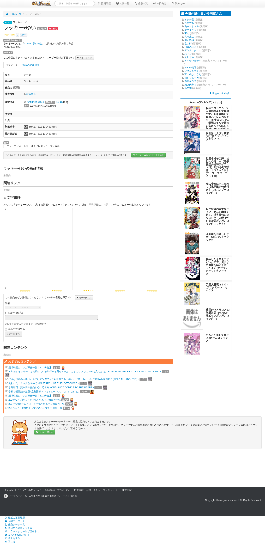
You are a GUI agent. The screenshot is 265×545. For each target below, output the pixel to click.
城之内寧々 (190, 84)
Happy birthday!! (220, 93)
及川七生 (189, 57)
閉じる (9, 541)
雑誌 (53, 495)
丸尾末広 (189, 36)
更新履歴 (104, 3)
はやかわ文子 (191, 71)
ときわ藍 (189, 19)
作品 (37, 495)
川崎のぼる (190, 47)
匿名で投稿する (15, 329)
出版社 (46, 495)
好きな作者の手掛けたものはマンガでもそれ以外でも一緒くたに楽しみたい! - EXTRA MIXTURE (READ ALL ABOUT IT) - (73, 379)
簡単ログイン (84, 58)
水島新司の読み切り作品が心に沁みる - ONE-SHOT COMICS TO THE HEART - (51, 387)
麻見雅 (188, 88)
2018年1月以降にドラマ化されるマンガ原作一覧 (34, 399)
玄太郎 (188, 43)
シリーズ (63, 495)
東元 (186, 33)
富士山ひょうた (192, 74)
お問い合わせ (93, 490)
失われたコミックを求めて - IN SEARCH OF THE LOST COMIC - (43, 383)
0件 (24, 35)
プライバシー (64, 490)
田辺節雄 (189, 40)
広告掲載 (79, 490)
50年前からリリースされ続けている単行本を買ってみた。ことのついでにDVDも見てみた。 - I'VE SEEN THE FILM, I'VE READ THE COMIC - (84, 371)
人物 (31, 495)
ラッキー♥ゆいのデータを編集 (148, 155)
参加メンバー (35, 490)
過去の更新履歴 (30, 65)
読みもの (178, 3)
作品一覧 (141, 3)
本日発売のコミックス (18, 527)
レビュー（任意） (14, 312)
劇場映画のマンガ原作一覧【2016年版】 (30, 395)
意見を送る (12, 538)
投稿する (13, 334)
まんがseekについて (15, 490)
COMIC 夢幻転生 (33, 43)
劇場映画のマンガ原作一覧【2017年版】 (30, 367)
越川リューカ (191, 77)
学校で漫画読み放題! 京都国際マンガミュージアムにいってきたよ (43, 391)
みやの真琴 (190, 67)
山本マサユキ (191, 26)
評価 (7, 303)
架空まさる (190, 29)
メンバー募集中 (44, 432)
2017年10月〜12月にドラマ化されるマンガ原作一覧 (36, 403)
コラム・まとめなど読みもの (21, 531)
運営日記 (127, 490)
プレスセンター (111, 490)
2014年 (59, 102)
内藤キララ (190, 81)
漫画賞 (73, 495)
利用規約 (50, 490)
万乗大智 (189, 23)
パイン (188, 53)
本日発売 (159, 3)
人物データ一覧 (14, 521)
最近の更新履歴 (14, 517)
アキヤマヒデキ (192, 60)
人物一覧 (122, 3)
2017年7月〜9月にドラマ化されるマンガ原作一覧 (35, 408)
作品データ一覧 (14, 524)
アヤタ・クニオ (192, 50)
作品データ (12, 65)
